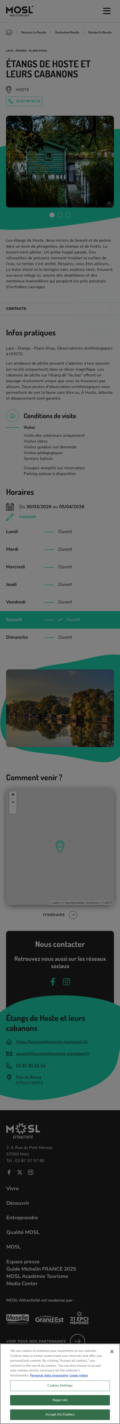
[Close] (111, 1355)
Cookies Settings (60, 1389)
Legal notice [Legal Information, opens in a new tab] (78, 1379)
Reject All (60, 1403)
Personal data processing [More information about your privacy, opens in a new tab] (49, 1379)
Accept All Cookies (59, 1418)
